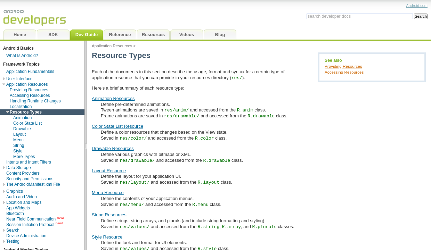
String (18, 145)
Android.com (417, 5)
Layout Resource (109, 170)
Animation (22, 117)
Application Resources (112, 45)
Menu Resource (108, 192)
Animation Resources (113, 98)
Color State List (27, 123)
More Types (24, 156)
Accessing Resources (344, 72)
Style (18, 151)
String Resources (109, 214)
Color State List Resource (117, 126)
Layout (19, 134)
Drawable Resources (113, 148)
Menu (18, 140)
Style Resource (107, 237)
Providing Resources (343, 66)
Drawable (22, 128)
